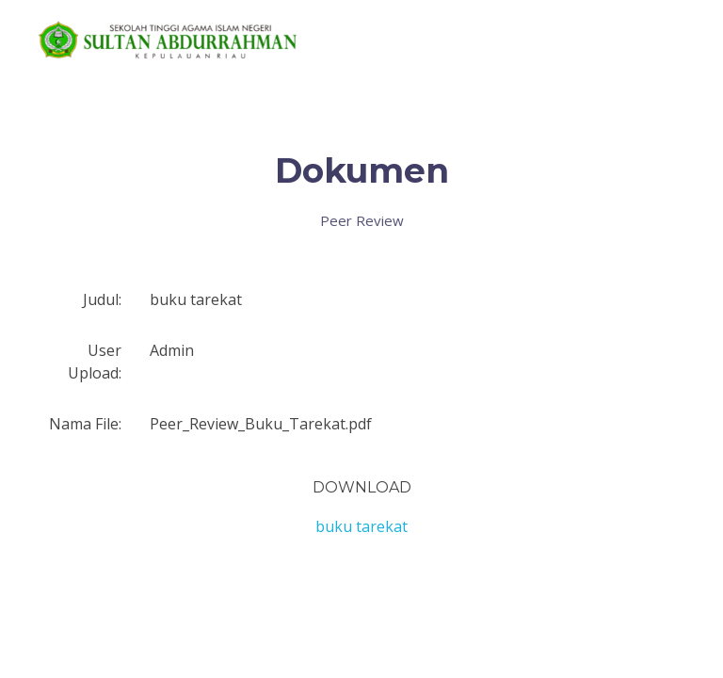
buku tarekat (361, 526)
